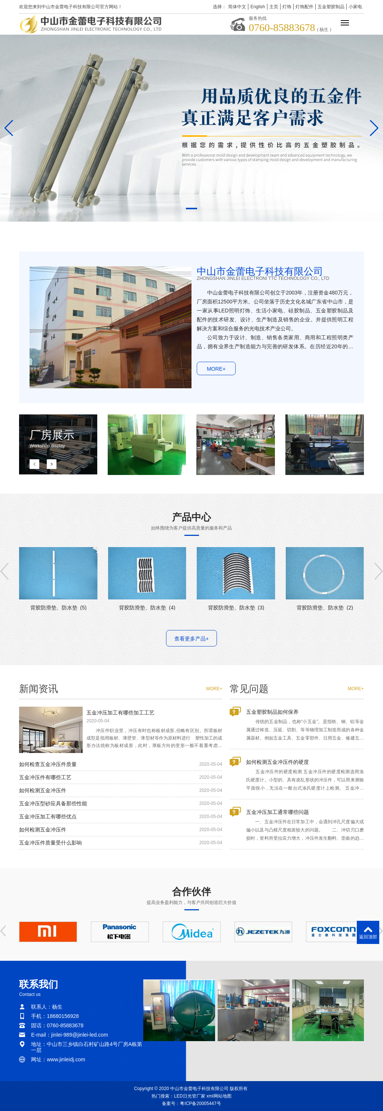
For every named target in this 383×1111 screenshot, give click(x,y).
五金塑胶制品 (331, 6)
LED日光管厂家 (189, 1096)
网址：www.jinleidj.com (58, 1059)
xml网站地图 (219, 1096)
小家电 (355, 6)
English (257, 6)
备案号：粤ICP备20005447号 (191, 1103)
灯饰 (286, 6)
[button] (191, 208)
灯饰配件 (304, 6)
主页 (273, 6)
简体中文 (237, 6)
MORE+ (216, 380)
